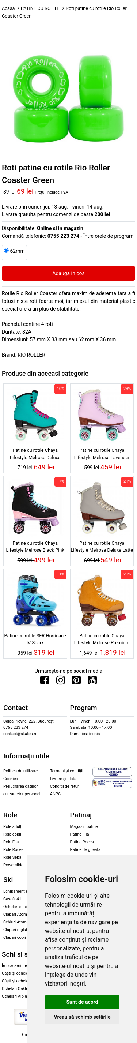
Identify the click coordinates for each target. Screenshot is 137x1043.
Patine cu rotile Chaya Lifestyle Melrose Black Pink (35, 546)
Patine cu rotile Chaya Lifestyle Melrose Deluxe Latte (102, 546)
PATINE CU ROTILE (40, 8)
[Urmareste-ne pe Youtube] (92, 682)
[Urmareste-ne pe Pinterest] (76, 682)
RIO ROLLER (31, 355)
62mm (17, 251)
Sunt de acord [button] (82, 1002)
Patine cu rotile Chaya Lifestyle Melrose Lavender (102, 453)
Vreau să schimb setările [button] (82, 1017)
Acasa (8, 8)
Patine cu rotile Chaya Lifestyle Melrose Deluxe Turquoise (35, 454)
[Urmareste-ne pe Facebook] (44, 682)
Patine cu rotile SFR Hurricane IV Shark (35, 639)
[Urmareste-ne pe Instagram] (60, 682)
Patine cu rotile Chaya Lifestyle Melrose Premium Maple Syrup (102, 640)
